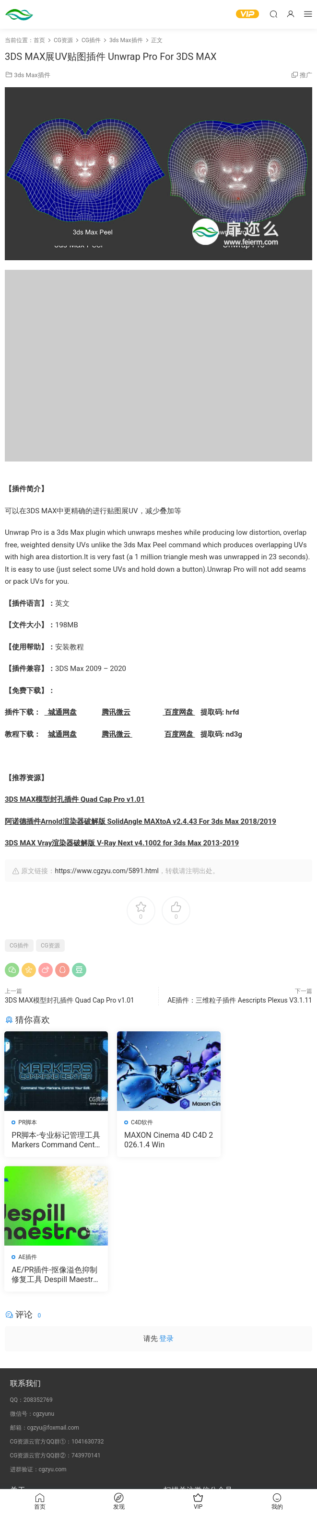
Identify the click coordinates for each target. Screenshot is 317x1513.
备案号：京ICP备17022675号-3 (158, 1475)
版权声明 (21, 1379)
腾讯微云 (116, 712)
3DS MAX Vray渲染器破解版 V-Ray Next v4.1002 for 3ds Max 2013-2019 (122, 843)
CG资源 (50, 945)
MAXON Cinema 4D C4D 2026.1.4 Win (156, 1140)
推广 (306, 75)
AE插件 (239, 1122)
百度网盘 (179, 712)
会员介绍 (21, 1371)
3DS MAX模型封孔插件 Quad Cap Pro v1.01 (75, 799)
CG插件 (19, 945)
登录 (166, 1205)
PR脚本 (28, 1122)
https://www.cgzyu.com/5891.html (106, 871)
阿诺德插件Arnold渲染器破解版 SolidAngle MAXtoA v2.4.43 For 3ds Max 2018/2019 (140, 821)
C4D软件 (135, 1122)
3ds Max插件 (32, 75)
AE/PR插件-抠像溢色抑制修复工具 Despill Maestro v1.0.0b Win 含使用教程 (263, 1140)
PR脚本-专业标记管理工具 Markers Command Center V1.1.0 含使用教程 (52, 1140)
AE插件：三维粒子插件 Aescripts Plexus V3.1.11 (239, 1000)
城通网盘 (60, 712)
